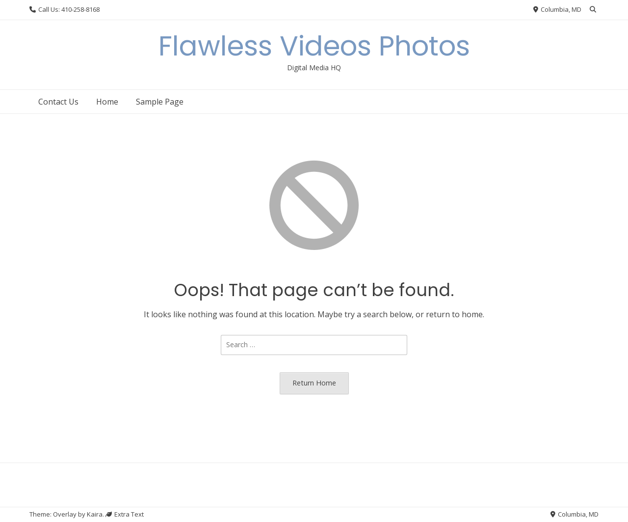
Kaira (95, 514)
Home (107, 101)
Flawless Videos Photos (314, 46)
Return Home (314, 382)
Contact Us (58, 101)
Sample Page (159, 101)
